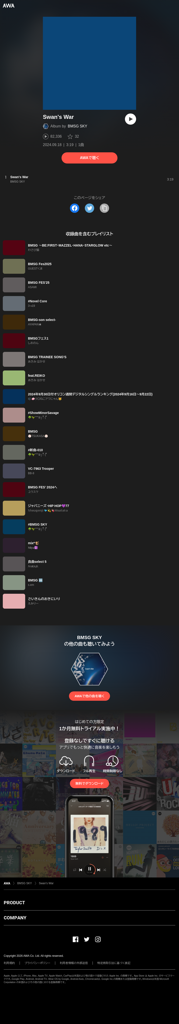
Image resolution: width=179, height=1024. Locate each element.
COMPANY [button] (15, 918)
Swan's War (46, 883)
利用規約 (9, 963)
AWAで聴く (89, 158)
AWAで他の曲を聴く (89, 696)
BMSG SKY (77, 126)
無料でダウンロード (89, 783)
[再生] (130, 119)
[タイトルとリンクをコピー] (104, 208)
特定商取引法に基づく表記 (114, 963)
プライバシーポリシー (37, 963)
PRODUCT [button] (14, 902)
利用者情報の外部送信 (74, 963)
